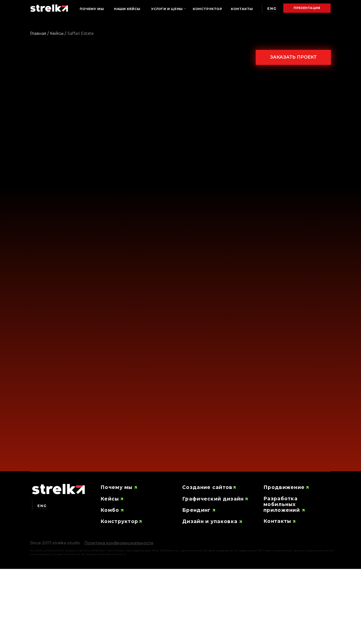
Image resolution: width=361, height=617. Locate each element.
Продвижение (284, 487)
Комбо (110, 510)
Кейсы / (58, 33)
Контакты (242, 9)
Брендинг (196, 510)
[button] (118, 543)
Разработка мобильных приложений (281, 504)
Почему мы (92, 9)
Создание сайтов (207, 487)
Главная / (39, 33)
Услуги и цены (167, 9)
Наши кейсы (127, 9)
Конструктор (207, 9)
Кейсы (110, 499)
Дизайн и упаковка (209, 521)
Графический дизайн (213, 499)
